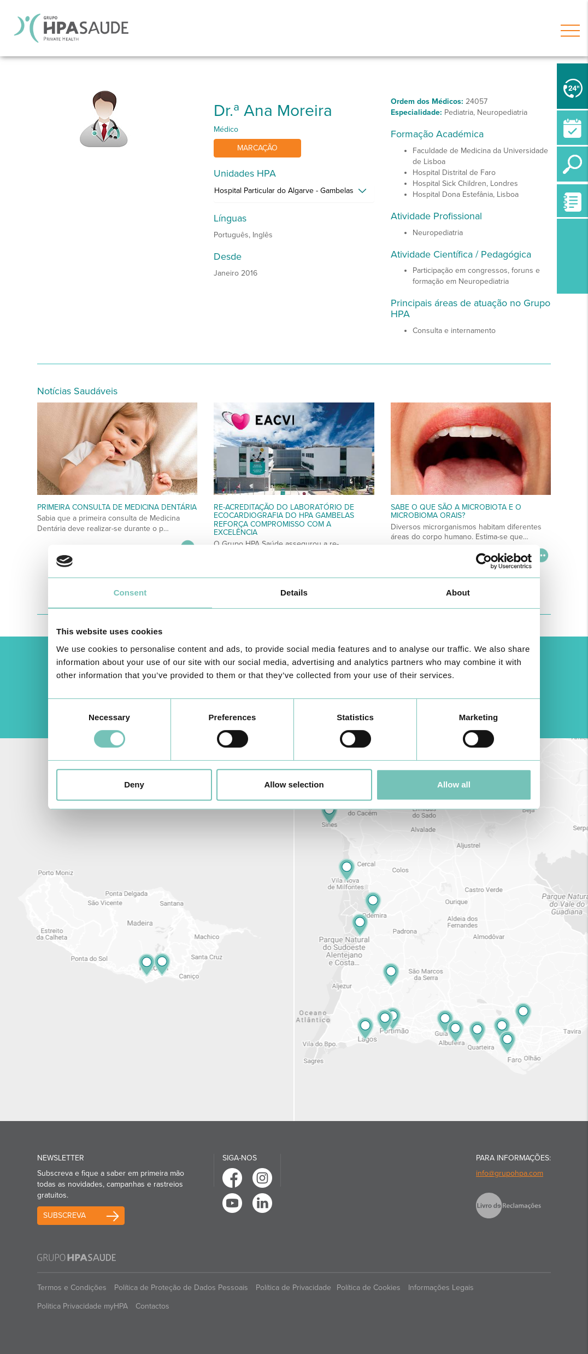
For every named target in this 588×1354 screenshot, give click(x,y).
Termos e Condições (72, 1287)
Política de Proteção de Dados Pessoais (181, 1287)
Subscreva (64, 1215)
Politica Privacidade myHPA (82, 1306)
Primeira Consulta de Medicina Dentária (117, 507)
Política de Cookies (369, 1287)
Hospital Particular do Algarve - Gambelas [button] (284, 190)
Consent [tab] (130, 592)
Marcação (257, 148)
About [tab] (458, 592)
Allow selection (294, 784)
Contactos (152, 1306)
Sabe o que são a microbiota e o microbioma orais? (456, 511)
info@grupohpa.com (509, 1173)
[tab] (293, 193)
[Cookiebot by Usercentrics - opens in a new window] (484, 561)
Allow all (454, 784)
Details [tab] (294, 592)
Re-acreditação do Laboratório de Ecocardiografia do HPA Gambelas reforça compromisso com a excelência (284, 520)
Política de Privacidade (293, 1287)
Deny (134, 784)
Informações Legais (441, 1287)
